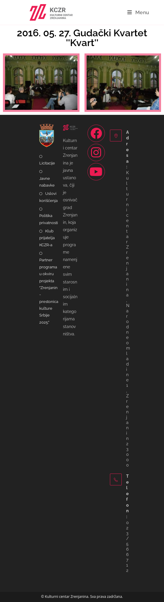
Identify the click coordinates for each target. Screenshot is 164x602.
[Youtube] (96, 171)
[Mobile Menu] (138, 12)
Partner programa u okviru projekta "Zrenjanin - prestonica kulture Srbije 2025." (48, 291)
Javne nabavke (47, 181)
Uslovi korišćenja (48, 197)
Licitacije (47, 163)
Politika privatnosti (48, 219)
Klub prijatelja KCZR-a (47, 238)
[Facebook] (96, 133)
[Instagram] (96, 152)
